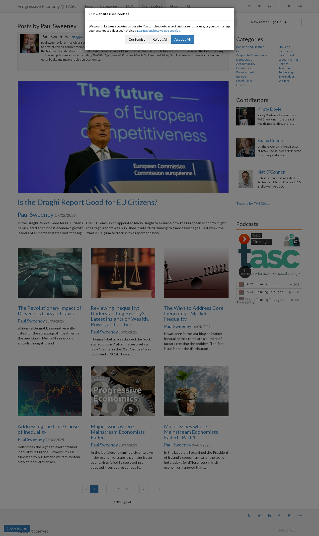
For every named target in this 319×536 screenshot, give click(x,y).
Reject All (160, 39)
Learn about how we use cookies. (159, 30)
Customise (137, 39)
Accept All (182, 39)
